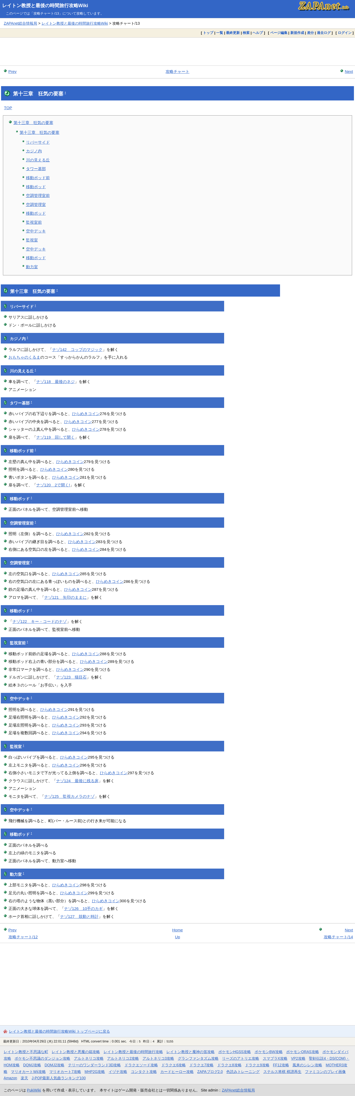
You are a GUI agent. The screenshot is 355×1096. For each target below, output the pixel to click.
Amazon (10, 1078)
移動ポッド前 (38, 177)
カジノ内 (34, 151)
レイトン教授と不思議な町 (26, 1052)
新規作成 (297, 33)
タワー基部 (36, 168)
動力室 (32, 267)
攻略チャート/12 (23, 937)
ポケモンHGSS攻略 (234, 1052)
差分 (310, 33)
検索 (246, 33)
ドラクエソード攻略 (141, 1065)
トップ (208, 33)
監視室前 (34, 222)
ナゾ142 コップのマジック (77, 349)
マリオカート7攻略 (65, 1071)
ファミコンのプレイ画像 (325, 1071)
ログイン (345, 33)
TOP (8, 107)
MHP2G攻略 (95, 1071)
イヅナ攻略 (118, 1071)
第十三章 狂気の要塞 (33, 122)
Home (177, 930)
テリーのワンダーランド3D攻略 (94, 1065)
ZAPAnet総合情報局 (20, 23)
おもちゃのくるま (24, 357)
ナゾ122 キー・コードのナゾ (39, 621)
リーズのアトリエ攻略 (240, 1058)
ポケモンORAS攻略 (302, 1052)
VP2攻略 (298, 1058)
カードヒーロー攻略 (177, 1071)
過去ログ (324, 33)
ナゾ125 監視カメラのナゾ (69, 796)
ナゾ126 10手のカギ (83, 908)
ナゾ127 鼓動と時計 (79, 916)
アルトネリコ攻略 (89, 1058)
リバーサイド (38, 142)
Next (349, 71)
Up (177, 937)
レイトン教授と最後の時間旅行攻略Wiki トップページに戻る (59, 1031)
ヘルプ (257, 33)
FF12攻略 (281, 1065)
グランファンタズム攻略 (198, 1058)
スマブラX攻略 (275, 1058)
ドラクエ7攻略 (201, 1065)
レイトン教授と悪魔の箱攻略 (76, 1052)
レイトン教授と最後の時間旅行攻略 (133, 1052)
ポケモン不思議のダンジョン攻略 (42, 1058)
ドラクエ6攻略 (173, 1065)
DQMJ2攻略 (54, 1065)
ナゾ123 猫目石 (71, 677)
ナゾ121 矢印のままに (65, 597)
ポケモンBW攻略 (269, 1052)
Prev (12, 71)
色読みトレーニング (243, 1071)
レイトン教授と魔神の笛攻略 (190, 1052)
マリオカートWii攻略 (28, 1071)
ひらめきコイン (86, 413)
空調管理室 (36, 204)
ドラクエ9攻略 (257, 1065)
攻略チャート (177, 71)
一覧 (219, 33)
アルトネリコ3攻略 (158, 1058)
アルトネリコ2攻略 (123, 1058)
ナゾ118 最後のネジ (55, 381)
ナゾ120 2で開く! (53, 485)
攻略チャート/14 (338, 937)
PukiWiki (34, 1090)
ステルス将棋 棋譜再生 (282, 1071)
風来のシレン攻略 (307, 1065)
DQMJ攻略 (32, 1065)
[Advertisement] (177, 51)
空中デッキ (36, 231)
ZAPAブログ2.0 (210, 1071)
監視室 (32, 240)
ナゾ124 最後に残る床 (77, 780)
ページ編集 (278, 33)
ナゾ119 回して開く (55, 437)
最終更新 (233, 33)
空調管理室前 (38, 195)
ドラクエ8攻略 (229, 1065)
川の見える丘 (38, 160)
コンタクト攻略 (144, 1071)
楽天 (24, 1078)
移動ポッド (36, 186)
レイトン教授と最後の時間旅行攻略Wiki (45, 5)
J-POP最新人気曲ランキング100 (59, 1078)
